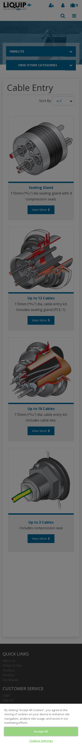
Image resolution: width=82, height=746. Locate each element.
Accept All (41, 731)
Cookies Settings (41, 741)
